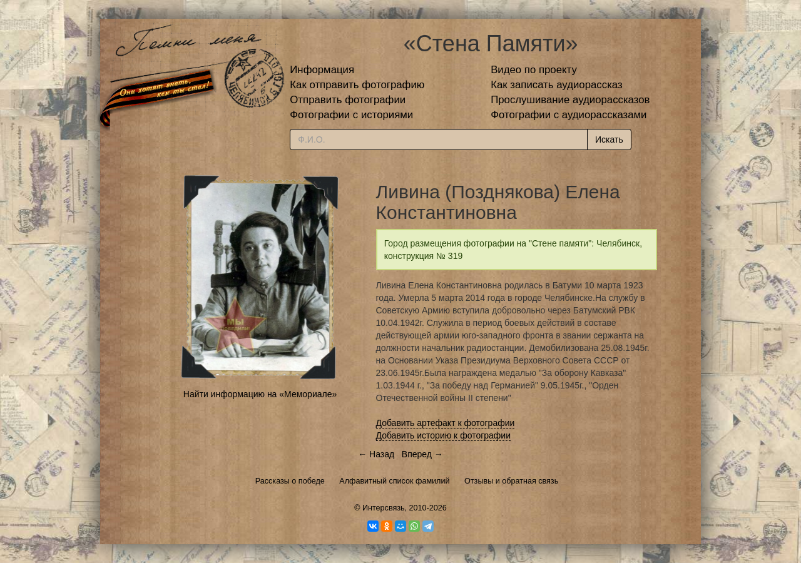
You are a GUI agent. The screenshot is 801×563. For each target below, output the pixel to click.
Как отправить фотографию (357, 85)
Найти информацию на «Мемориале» (260, 394)
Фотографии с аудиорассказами (568, 115)
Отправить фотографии (348, 100)
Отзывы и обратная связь (511, 481)
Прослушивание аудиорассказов (570, 100)
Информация (322, 70)
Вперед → (422, 454)
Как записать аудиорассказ (557, 85)
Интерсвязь (383, 508)
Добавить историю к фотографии (443, 435)
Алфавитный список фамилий (394, 481)
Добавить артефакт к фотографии (445, 423)
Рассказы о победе (290, 481)
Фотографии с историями (351, 115)
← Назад (376, 454)
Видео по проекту (534, 70)
